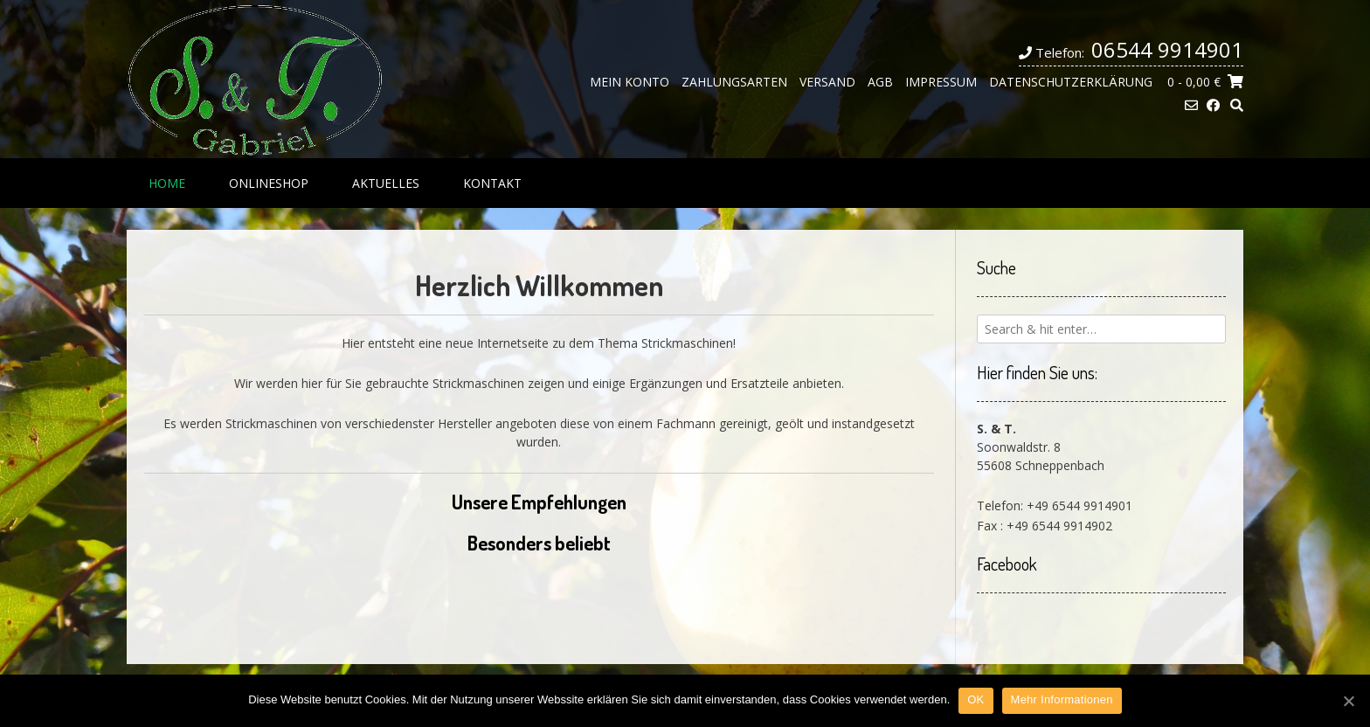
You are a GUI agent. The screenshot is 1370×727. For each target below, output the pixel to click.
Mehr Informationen (1062, 699)
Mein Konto (629, 81)
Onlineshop (268, 183)
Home (167, 183)
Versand (827, 81)
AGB (880, 81)
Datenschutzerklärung (1070, 81)
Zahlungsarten (734, 81)
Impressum (941, 81)
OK (975, 699)
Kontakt (492, 183)
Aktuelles (385, 183)
